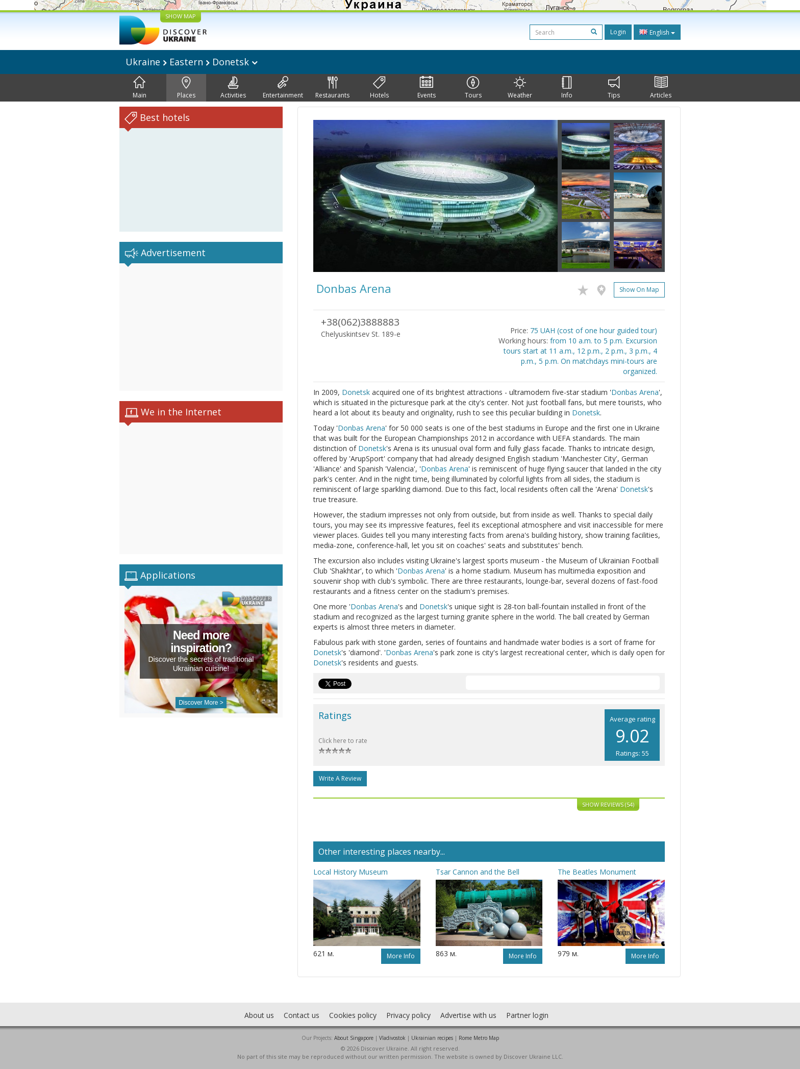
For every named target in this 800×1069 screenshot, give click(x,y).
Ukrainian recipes (432, 1037)
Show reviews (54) (608, 804)
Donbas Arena (635, 392)
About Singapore (353, 1037)
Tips (614, 88)
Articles (660, 88)
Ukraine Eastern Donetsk (192, 62)
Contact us (301, 1015)
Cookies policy (353, 1015)
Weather (520, 88)
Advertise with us (468, 1015)
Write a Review (340, 778)
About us (259, 1015)
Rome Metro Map (479, 1037)
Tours (473, 88)
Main (139, 88)
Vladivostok (392, 1037)
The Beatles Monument (597, 872)
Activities (233, 88)
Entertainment (283, 88)
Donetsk (356, 392)
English (657, 32)
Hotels (379, 88)
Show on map (639, 289)
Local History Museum (350, 872)
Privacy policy (408, 1015)
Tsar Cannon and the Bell (477, 872)
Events (426, 88)
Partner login (527, 1015)
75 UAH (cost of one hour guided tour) (593, 330)
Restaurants (332, 88)
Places (186, 88)
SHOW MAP (180, 16)
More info (401, 956)
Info (566, 88)
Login (618, 32)
